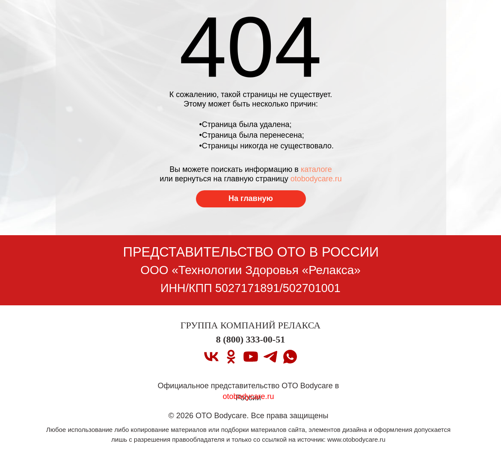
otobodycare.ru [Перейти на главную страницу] (248, 396)
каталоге (316, 169)
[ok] (231, 356)
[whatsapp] (290, 356)
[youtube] (250, 356)
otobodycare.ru (316, 178)
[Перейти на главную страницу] (251, 198)
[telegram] (270, 356)
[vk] (211, 356)
